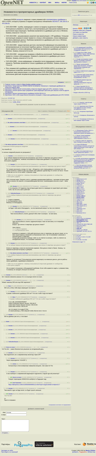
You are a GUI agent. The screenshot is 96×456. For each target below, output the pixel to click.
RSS (68, 111)
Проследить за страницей (9, 454)
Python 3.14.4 (80, 189)
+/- (56, 111)
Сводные (88, 30)
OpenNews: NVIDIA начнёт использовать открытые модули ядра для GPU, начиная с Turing (34, 89)
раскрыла (20, 19)
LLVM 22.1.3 (80, 186)
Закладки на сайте (7, 452)
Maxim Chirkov (90, 452)
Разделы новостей (78, 30)
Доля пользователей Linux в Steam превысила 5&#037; (83, 151)
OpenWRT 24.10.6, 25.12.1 (84, 231)
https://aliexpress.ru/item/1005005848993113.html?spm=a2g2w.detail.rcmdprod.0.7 (34, 384)
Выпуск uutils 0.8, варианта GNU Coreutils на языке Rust (83, 141)
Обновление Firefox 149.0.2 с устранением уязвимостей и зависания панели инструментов (83, 132)
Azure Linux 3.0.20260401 (83, 218)
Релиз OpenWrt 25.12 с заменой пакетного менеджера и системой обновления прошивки (83, 88)
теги (75, 2)
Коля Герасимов (17, 382)
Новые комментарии (79, 36)
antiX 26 (79, 228)
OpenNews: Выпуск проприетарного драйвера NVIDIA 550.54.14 (25, 93)
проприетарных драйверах (56, 19)
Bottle (7, 321)
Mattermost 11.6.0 (82, 179)
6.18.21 (83, 237)
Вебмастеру (91, 454)
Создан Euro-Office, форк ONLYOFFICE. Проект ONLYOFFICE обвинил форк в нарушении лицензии (84, 54)
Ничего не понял (10, 347)
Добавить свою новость (80, 38)
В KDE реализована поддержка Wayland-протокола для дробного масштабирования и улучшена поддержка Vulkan (84, 161)
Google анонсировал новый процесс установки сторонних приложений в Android (83, 60)
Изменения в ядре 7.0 (78, 242)
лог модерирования (66, 404)
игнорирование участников (55, 404)
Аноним (10, 118)
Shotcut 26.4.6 (81, 193)
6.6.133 (79, 235)
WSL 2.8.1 (79, 210)
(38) (12, 111)
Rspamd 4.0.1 (80, 198)
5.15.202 (79, 239)
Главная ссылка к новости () (23, 84)
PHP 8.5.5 (79, 184)
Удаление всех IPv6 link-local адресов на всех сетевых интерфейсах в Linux (84, 108)
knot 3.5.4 (79, 211)
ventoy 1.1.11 (80, 200)
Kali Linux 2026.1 (81, 225)
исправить (61, 82)
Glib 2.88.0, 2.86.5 (82, 204)
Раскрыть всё (62, 111)
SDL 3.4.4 (79, 201)
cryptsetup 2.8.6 (81, 208)
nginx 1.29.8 (80, 187)
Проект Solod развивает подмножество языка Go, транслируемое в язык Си (82, 137)
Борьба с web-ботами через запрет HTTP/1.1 (83, 103)
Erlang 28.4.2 (80, 191)
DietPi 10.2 (80, 227)
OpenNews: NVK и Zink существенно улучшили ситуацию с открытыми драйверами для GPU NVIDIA (37, 95)
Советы (83, 99)
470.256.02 (6, 23)
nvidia (14, 102)
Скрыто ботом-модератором (26, 114)
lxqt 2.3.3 (79, 207)
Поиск (71, 2)
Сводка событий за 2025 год (81, 92)
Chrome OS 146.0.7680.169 (84, 224)
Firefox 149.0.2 (81, 196)
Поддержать (83, 454)
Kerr (7, 114)
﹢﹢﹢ (35, 114)
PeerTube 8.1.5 (81, 182)
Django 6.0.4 (80, 180)
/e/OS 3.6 (79, 217)
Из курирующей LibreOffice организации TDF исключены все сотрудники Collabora (83, 49)
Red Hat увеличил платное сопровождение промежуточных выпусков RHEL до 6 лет (83, 166)
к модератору (45, 114)
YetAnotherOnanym (15, 193)
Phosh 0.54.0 (80, 197)
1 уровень (44, 111)
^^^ (27, 155)
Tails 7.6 (78, 222)
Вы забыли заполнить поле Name (16, 122)
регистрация (83, 0)
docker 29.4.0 (80, 183)
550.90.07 (55, 21)
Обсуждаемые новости (83, 126)
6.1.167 (79, 238)
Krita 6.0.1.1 (80, 194)
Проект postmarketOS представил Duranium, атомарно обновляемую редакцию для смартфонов (83, 66)
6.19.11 (79, 237)
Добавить (75, 454)
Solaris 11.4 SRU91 (82, 230)
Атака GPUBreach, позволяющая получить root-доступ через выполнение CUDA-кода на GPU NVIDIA (84, 146)
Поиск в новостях (78, 34)
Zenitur (14, 363)
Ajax (39, 111)
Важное (83, 43)
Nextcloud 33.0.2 (81, 213)
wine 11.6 (79, 203)
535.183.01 (63, 21)
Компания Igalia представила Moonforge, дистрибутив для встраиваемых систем (83, 76)
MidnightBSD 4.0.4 (82, 220)
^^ (25, 155)
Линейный (51, 111)
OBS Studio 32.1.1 (82, 206)
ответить (36, 144)
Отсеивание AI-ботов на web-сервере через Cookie (84, 119)
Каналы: (75, 28)
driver (19, 102)
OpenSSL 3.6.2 (81, 190)
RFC (79, 15)
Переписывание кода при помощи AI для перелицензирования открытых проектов (83, 82)
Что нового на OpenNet (80, 32)
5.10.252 (84, 239)
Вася (9, 286)
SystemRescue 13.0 (82, 221)
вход (78, 0)
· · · (39, 114)
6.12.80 (88, 237)
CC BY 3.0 (11, 98)
